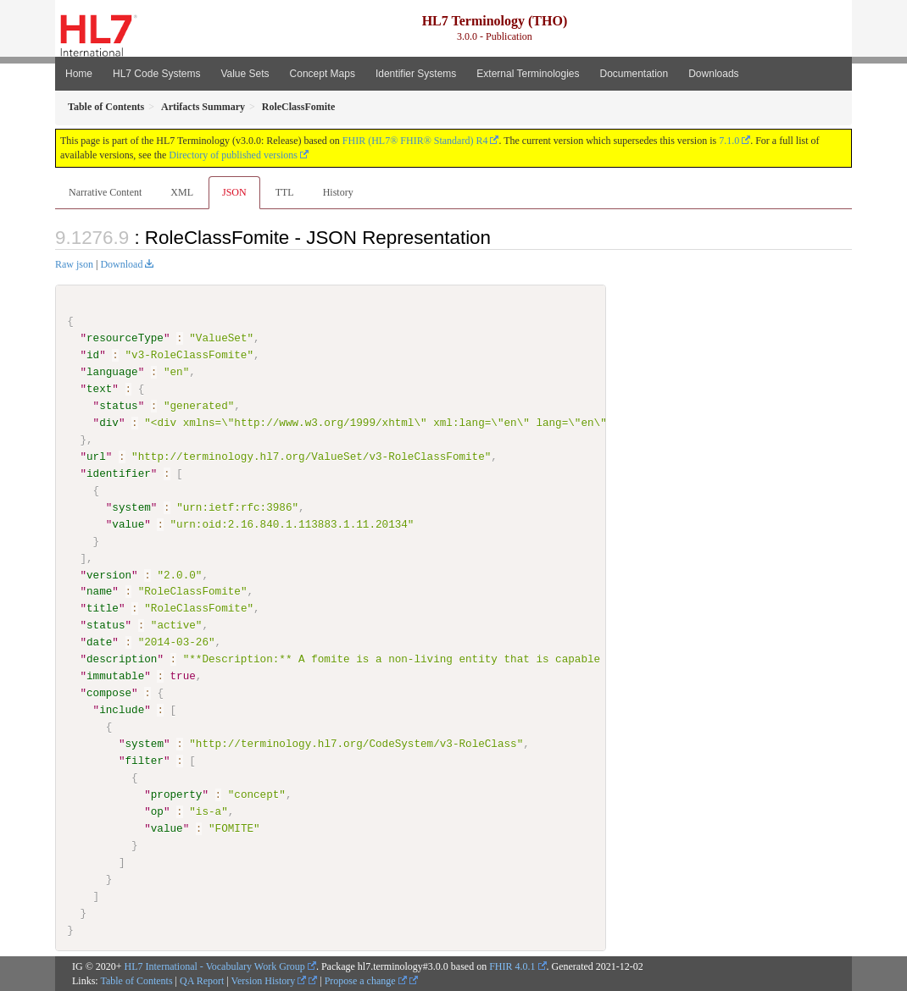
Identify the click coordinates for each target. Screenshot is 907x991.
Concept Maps (322, 74)
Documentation (633, 74)
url (96, 456)
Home (78, 74)
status (118, 405)
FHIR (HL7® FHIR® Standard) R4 (415, 141)
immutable (115, 676)
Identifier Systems (416, 74)
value (128, 523)
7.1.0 (729, 141)
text (99, 388)
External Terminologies (527, 74)
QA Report (202, 981)
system (131, 507)
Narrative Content (105, 192)
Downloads (713, 74)
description (121, 659)
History (338, 192)
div (109, 422)
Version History (269, 981)
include (121, 709)
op (157, 810)
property (177, 793)
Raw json (74, 264)
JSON (234, 192)
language (112, 371)
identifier (118, 473)
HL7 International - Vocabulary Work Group (215, 966)
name (99, 591)
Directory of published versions (233, 155)
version (108, 574)
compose (108, 692)
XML (181, 192)
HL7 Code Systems (156, 74)
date (99, 642)
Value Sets (244, 74)
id (92, 355)
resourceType (125, 338)
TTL (284, 192)
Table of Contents (136, 981)
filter (144, 760)
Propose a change (366, 981)
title (102, 608)
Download (121, 264)
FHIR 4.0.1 (512, 966)
